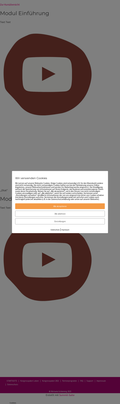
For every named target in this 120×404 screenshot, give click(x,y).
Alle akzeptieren (60, 206)
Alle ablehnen (60, 213)
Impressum (65, 230)
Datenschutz (55, 230)
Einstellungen (60, 221)
